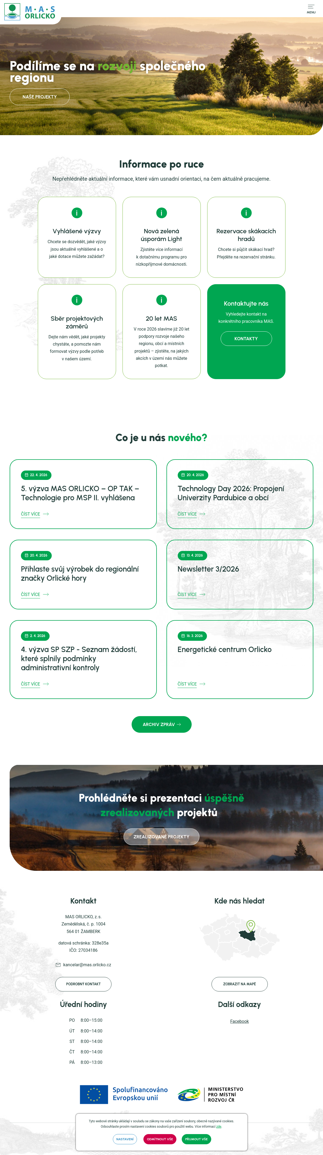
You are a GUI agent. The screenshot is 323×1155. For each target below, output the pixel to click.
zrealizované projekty (161, 836)
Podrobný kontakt (83, 984)
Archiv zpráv (159, 724)
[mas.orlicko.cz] (30, 12)
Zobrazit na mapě (239, 984)
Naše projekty (33, 96)
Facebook (239, 1021)
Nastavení (124, 1139)
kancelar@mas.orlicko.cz (87, 964)
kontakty (246, 338)
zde (218, 1126)
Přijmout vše (196, 1139)
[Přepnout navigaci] (311, 8)
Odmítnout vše (160, 1139)
